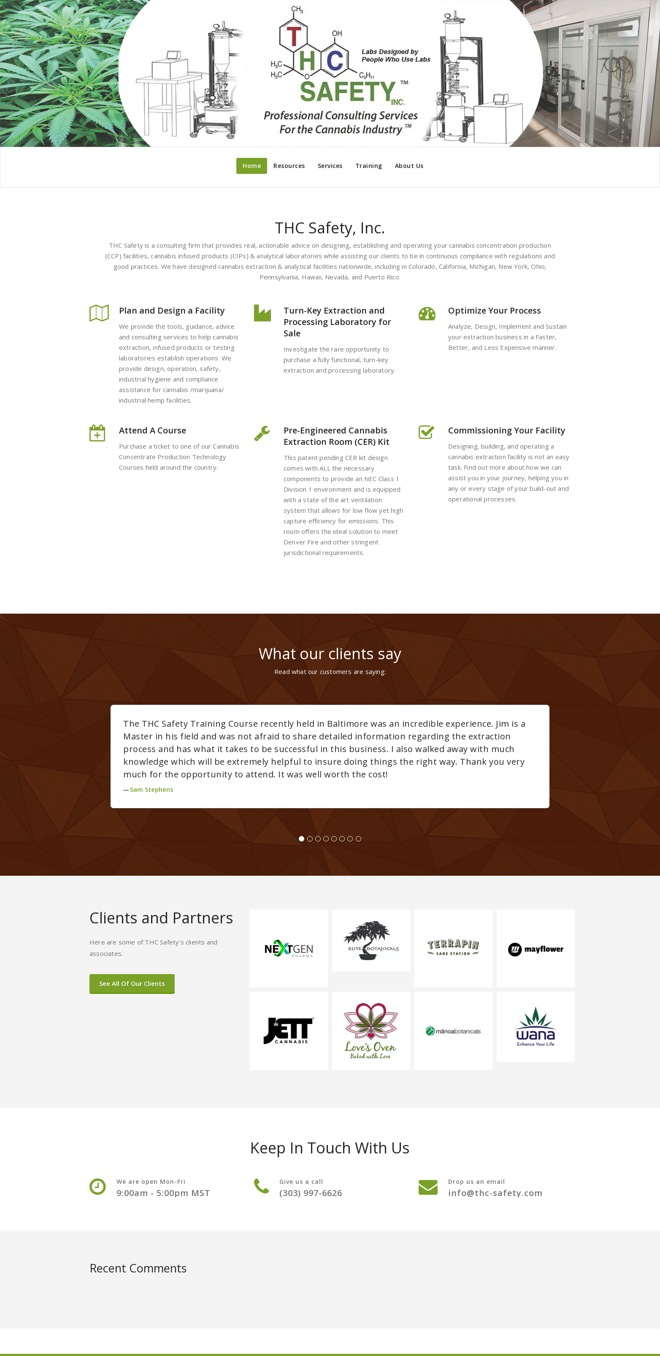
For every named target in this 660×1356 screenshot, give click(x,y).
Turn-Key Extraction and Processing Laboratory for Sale (337, 322)
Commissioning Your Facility (506, 430)
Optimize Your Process (494, 310)
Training (368, 166)
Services (330, 166)
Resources (289, 166)
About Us (409, 166)
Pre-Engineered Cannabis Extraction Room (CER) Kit (337, 436)
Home (252, 166)
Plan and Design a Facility (172, 310)
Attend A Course (152, 430)
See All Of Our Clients (132, 983)
